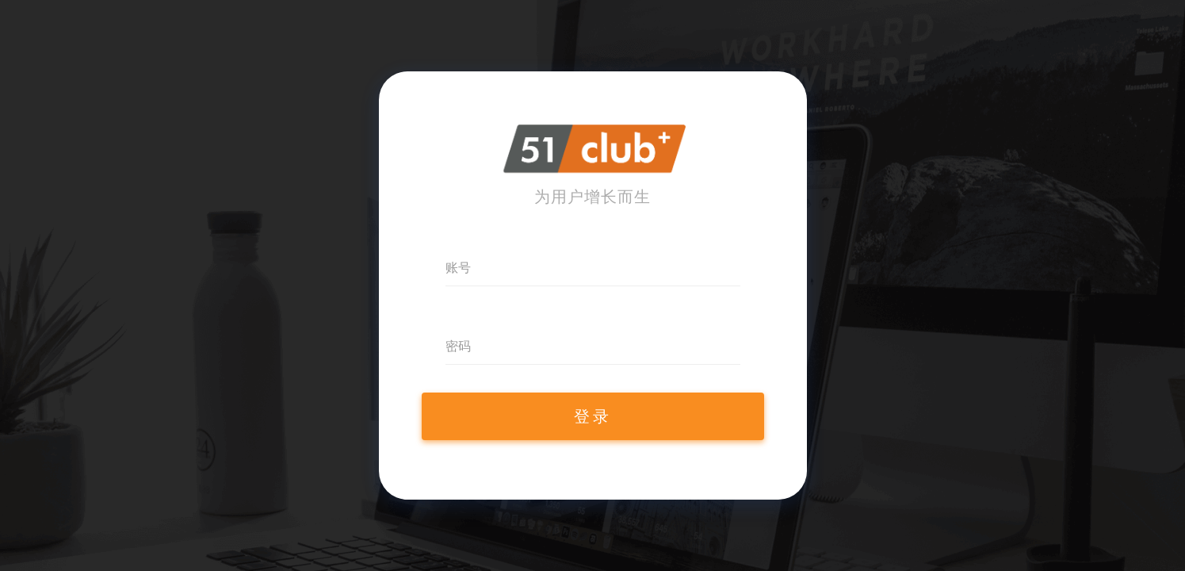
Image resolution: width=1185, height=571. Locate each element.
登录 (593, 416)
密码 (458, 346)
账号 (458, 267)
